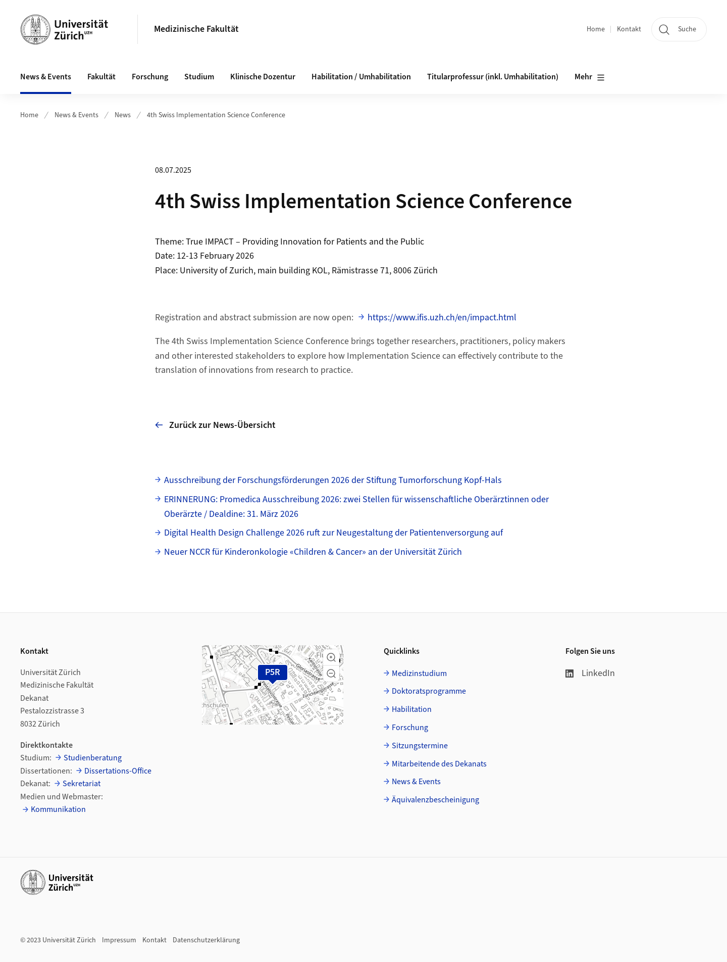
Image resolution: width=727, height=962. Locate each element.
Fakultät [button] (101, 76)
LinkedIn (590, 673)
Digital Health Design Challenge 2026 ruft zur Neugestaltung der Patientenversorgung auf (333, 532)
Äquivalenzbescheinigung (435, 799)
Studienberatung (93, 757)
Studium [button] (199, 76)
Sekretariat (81, 783)
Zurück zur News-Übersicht (215, 425)
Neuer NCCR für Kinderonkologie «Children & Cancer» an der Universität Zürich (313, 552)
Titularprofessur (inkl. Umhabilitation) (492, 76)
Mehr (590, 77)
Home (596, 29)
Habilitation (412, 709)
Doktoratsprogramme (429, 691)
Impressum (119, 940)
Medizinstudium (419, 673)
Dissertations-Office (117, 771)
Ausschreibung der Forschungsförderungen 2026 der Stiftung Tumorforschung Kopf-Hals (333, 480)
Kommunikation (58, 809)
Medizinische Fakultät (196, 29)
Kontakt (629, 29)
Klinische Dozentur (262, 76)
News (123, 115)
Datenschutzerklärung (206, 940)
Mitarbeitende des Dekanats (439, 763)
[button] (331, 657)
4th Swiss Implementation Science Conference (216, 115)
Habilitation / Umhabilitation (361, 76)
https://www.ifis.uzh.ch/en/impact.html (442, 317)
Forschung (410, 727)
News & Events (76, 115)
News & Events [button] (45, 76)
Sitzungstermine (420, 745)
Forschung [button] (150, 76)
